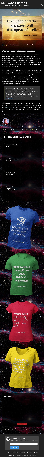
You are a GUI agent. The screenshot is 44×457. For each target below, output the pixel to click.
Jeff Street (34, 455)
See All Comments (22, 424)
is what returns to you (11, 107)
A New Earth (10, 98)
